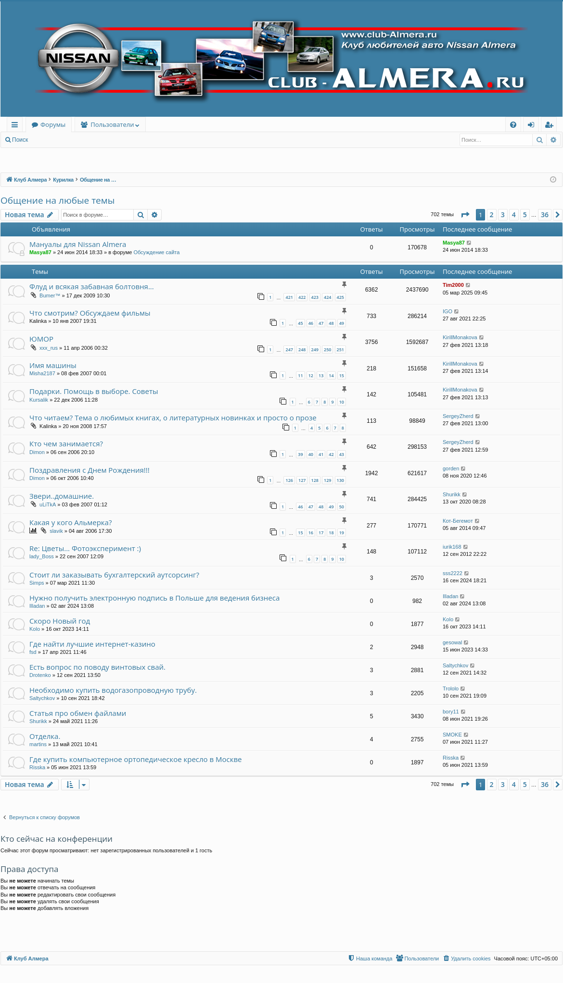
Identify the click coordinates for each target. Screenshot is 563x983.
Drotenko (40, 675)
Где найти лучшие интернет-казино (92, 644)
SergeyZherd (458, 416)
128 (315, 480)
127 (302, 480)
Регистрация (86, 139)
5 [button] (525, 214)
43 (341, 454)
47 (321, 323)
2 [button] (492, 214)
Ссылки (16, 126)
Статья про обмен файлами (77, 713)
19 (341, 532)
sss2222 (452, 573)
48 (331, 323)
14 (331, 375)
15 (341, 375)
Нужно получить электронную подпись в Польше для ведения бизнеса (154, 597)
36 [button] (545, 214)
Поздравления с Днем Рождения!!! (89, 470)
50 (341, 507)
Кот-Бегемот (458, 521)
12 (310, 375)
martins (38, 744)
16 (310, 532)
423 (315, 297)
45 (300, 323)
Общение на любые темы (57, 200)
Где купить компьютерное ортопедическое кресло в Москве (135, 759)
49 (341, 323)
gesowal (452, 642)
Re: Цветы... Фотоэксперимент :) (85, 548)
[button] (465, 215)
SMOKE (452, 734)
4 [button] (514, 214)
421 (289, 297)
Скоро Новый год (59, 621)
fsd (33, 652)
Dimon (37, 452)
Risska (37, 767)
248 (302, 349)
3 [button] (503, 214)
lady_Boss (41, 556)
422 (302, 297)
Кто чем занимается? (66, 443)
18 (331, 532)
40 (310, 454)
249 (315, 349)
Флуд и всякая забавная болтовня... (91, 286)
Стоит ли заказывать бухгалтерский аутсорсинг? (114, 574)
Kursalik (38, 400)
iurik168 (452, 547)
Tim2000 (453, 285)
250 (327, 349)
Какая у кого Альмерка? (70, 522)
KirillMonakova (460, 337)
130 (340, 480)
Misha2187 (42, 373)
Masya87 (40, 252)
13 (321, 375)
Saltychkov (455, 665)
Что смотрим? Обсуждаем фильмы (90, 313)
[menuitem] (513, 124)
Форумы (52, 124)
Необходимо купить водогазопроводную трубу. (113, 690)
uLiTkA (47, 504)
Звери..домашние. (61, 496)
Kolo (34, 629)
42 (331, 454)
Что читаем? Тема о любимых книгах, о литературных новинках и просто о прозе (173, 417)
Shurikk (452, 494)
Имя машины (53, 365)
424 (327, 297)
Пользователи (112, 124)
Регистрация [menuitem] (551, 126)
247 (289, 349)
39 (300, 454)
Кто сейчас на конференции (56, 838)
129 (327, 480)
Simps (36, 583)
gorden (451, 468)
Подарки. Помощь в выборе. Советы (93, 391)
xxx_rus (48, 348)
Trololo (451, 688)
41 (321, 454)
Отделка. (44, 736)
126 (289, 480)
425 (340, 297)
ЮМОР (41, 339)
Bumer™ (49, 295)
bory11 (451, 711)
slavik (56, 531)
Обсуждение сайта (156, 252)
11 (300, 375)
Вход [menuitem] (532, 126)
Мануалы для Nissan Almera (77, 244)
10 (341, 402)
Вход (48, 139)
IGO (447, 311)
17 (321, 532)
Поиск (20, 139)
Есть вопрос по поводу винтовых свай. (97, 667)
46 (310, 323)
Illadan (37, 606)
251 (340, 349)
